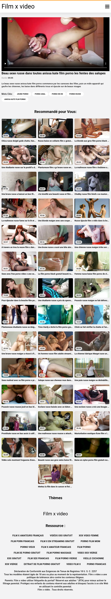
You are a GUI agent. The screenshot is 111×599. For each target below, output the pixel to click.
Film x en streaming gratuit (57, 541)
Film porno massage (59, 553)
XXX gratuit (14, 558)
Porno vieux (27, 547)
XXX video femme (89, 535)
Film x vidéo (44, 589)
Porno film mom (90, 541)
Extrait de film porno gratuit (42, 564)
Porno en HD (57, 94)
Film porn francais (22, 541)
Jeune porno (22, 94)
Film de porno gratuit (27, 553)
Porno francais (96, 564)
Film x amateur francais (56, 547)
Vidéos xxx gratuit (61, 535)
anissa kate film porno (15, 99)
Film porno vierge (66, 558)
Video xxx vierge (87, 553)
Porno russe (75, 94)
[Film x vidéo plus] (107, 6)
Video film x (73, 564)
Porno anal (40, 94)
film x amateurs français (28, 535)
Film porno (84, 547)
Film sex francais (38, 558)
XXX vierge (11, 564)
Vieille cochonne (93, 558)
